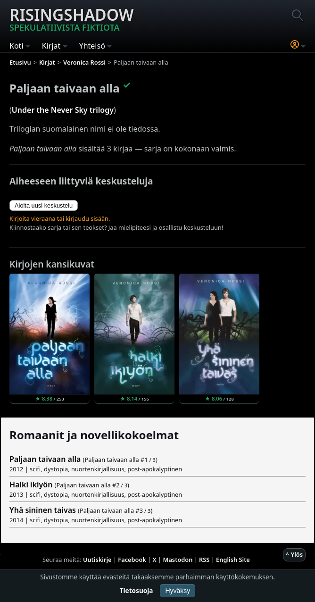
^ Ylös (294, 554)
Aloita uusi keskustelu (44, 205)
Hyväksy (177, 590)
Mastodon (178, 559)
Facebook (132, 559)
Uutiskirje (97, 559)
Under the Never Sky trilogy (63, 110)
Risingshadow (71, 18)
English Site (233, 559)
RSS (204, 559)
